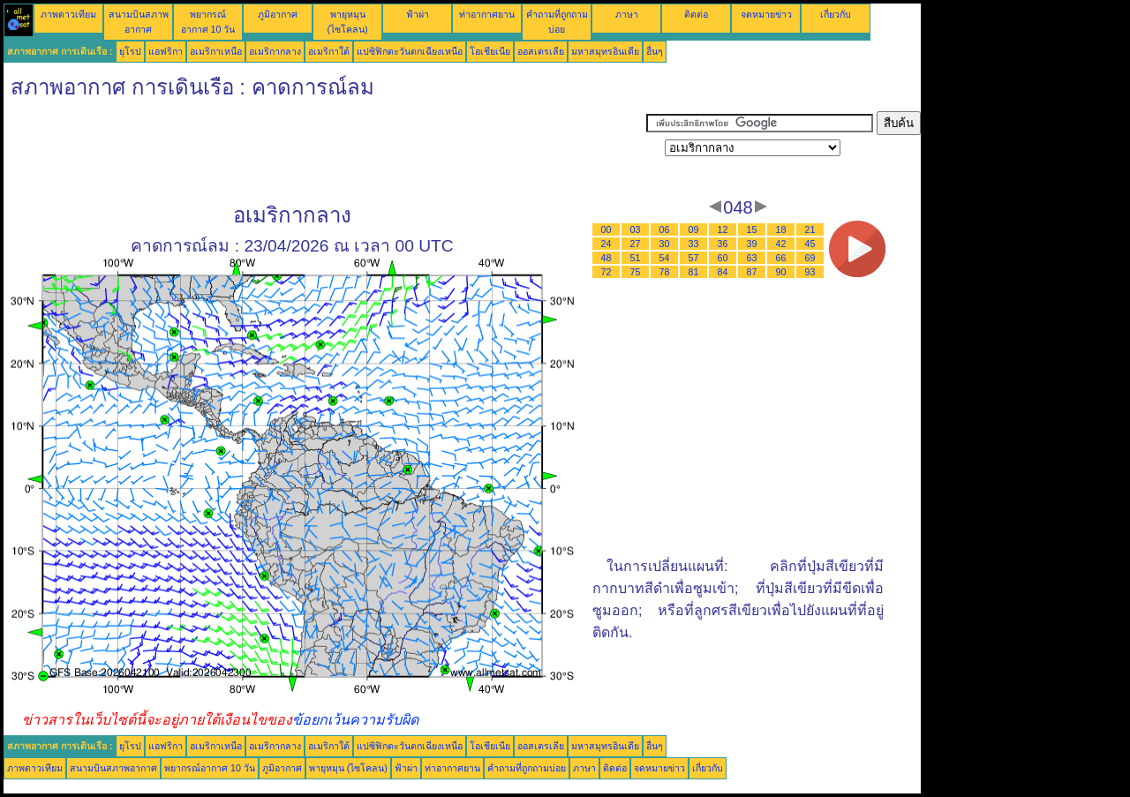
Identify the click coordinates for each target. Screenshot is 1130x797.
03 (635, 229)
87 (752, 272)
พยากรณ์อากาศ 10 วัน (209, 768)
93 (810, 272)
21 (810, 229)
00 (606, 229)
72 (606, 272)
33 (694, 243)
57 (694, 257)
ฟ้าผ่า (417, 14)
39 (752, 243)
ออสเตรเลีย (540, 51)
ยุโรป (130, 51)
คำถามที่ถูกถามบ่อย (526, 768)
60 (723, 257)
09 (694, 229)
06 (664, 229)
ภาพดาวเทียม (68, 14)
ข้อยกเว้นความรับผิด (355, 719)
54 (664, 257)
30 (664, 243)
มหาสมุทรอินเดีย (605, 51)
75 (635, 272)
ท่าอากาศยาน (487, 14)
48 (606, 257)
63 (752, 257)
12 (723, 229)
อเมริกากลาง (275, 51)
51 (635, 257)
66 (781, 257)
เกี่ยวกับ (835, 14)
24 (606, 243)
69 (810, 257)
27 (635, 243)
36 (723, 243)
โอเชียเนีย (490, 51)
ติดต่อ (696, 14)
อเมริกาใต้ (329, 51)
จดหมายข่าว (766, 14)
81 (694, 272)
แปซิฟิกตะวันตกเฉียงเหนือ (410, 51)
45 (810, 243)
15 (752, 229)
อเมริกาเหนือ (216, 51)
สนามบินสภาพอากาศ (113, 768)
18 (781, 229)
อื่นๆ (654, 51)
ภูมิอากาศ (278, 14)
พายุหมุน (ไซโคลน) (348, 768)
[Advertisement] (325, 151)
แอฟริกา (165, 51)
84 (723, 272)
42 (781, 243)
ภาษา (626, 14)
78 (664, 272)
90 (781, 272)
